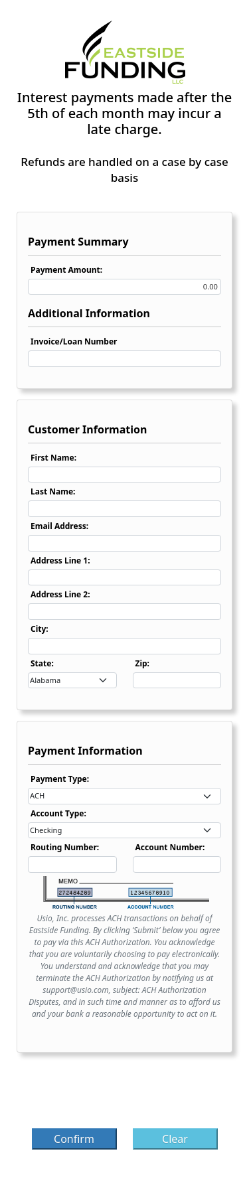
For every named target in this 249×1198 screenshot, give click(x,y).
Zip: (142, 663)
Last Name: (53, 491)
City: (39, 629)
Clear (175, 1139)
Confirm (74, 1139)
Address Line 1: (60, 560)
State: (42, 663)
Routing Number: (65, 847)
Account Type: (58, 813)
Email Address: (59, 526)
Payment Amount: (66, 269)
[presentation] (125, 1094)
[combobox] (72, 680)
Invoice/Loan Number (74, 341)
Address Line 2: (60, 594)
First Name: (53, 457)
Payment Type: (60, 779)
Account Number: (170, 847)
